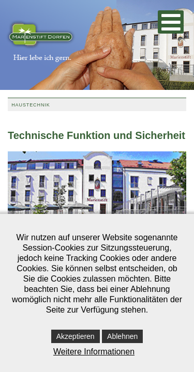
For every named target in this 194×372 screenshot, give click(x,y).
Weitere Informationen (94, 351)
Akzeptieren (75, 336)
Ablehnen (122, 336)
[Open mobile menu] (171, 22)
